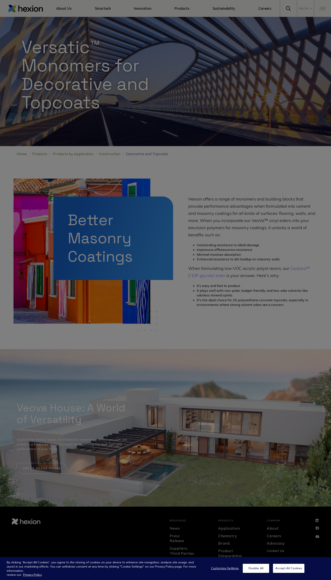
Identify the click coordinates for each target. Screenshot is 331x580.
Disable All (256, 568)
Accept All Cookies (288, 568)
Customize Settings (225, 568)
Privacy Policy (32, 575)
